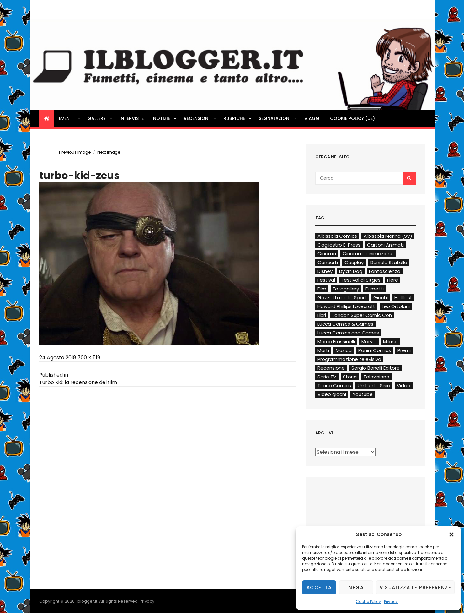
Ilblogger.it (86, 601)
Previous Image (75, 152)
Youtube (363, 394)
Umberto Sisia (374, 385)
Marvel (368, 341)
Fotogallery (346, 288)
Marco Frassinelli (336, 341)
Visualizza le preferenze (415, 587)
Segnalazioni (278, 118)
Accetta (319, 587)
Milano (390, 341)
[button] (451, 534)
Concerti (327, 262)
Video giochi (331, 394)
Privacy (391, 601)
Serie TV (326, 376)
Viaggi (312, 118)
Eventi (70, 118)
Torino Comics (334, 385)
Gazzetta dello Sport (342, 297)
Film (321, 288)
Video (403, 385)
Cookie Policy (368, 601)
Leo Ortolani (396, 306)
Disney (325, 271)
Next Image (108, 152)
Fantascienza (384, 271)
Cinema (326, 253)
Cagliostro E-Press (338, 244)
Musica (344, 350)
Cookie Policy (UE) (352, 118)
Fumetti (374, 288)
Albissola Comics (337, 236)
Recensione (331, 368)
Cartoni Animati (385, 244)
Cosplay (354, 262)
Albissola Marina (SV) (388, 236)
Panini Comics (374, 350)
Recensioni (200, 118)
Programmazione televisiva (349, 359)
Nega (356, 587)
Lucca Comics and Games (348, 332)
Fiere (392, 280)
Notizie (165, 118)
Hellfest (403, 297)
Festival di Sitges (361, 280)
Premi (404, 350)
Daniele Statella (388, 262)
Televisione (376, 376)
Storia (350, 376)
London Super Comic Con (362, 315)
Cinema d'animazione (368, 253)
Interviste (132, 118)
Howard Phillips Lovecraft (346, 306)
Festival (326, 280)
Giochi (380, 297)
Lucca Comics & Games (345, 324)
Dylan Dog (350, 271)
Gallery (100, 118)
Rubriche (237, 118)
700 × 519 (88, 357)
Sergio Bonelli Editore (375, 368)
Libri (321, 315)
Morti (323, 350)
